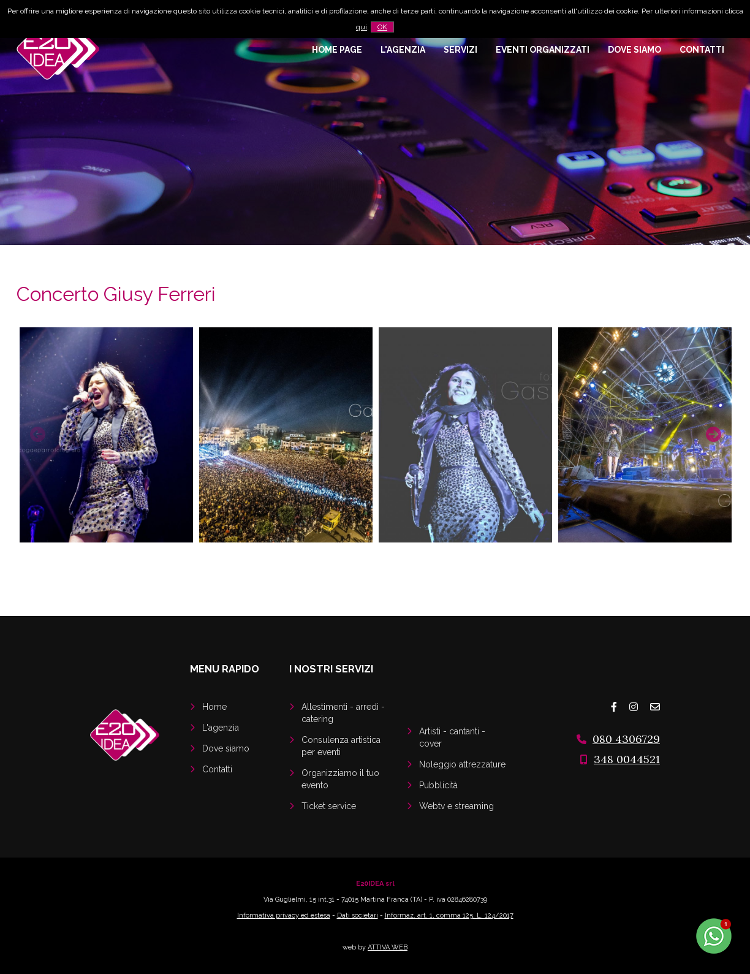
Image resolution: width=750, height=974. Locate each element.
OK (382, 27)
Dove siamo (634, 50)
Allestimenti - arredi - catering (343, 713)
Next (712, 433)
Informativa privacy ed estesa (283, 915)
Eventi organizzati (542, 50)
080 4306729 (626, 739)
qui (361, 27)
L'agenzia (403, 50)
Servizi (460, 50)
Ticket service (328, 806)
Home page (337, 50)
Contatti (702, 50)
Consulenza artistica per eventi (341, 746)
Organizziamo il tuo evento (340, 779)
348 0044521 (627, 759)
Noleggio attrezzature (462, 764)
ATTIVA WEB (387, 947)
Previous (36, 433)
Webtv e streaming (456, 806)
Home (214, 707)
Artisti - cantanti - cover (452, 737)
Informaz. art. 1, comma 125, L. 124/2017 (449, 915)
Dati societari (357, 915)
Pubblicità (438, 785)
